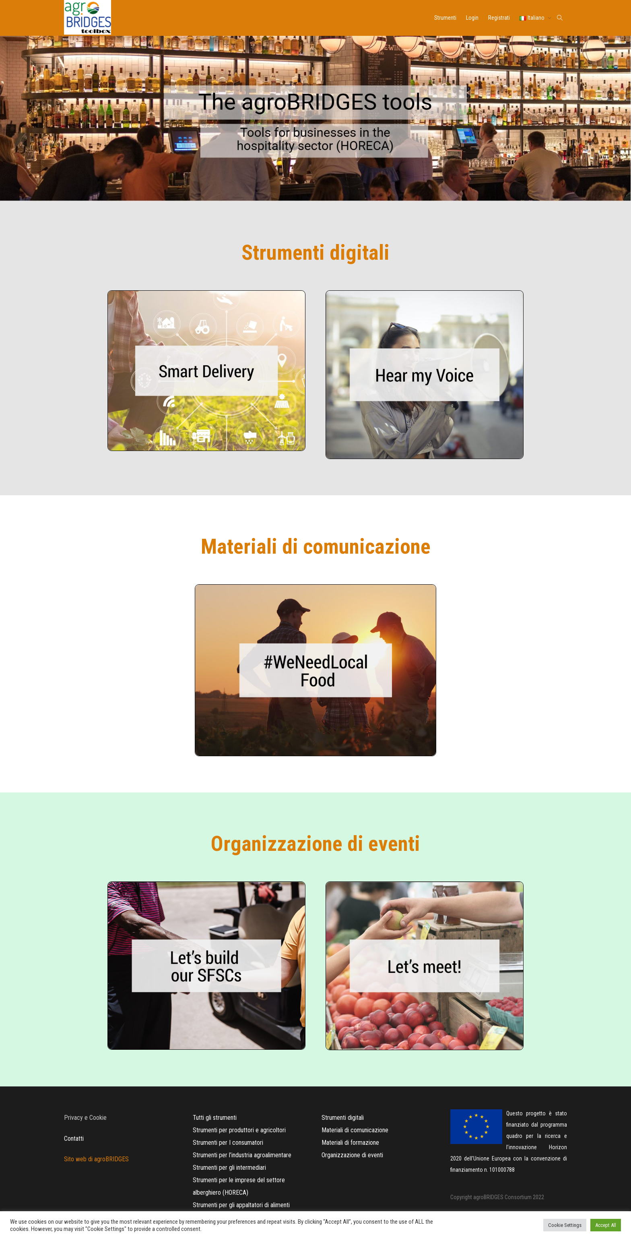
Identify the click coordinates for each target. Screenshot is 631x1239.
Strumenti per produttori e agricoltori (239, 1130)
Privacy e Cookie (85, 1117)
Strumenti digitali (343, 1117)
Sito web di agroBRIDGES (96, 1159)
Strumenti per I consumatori (228, 1142)
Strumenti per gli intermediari (229, 1167)
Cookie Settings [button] (565, 1225)
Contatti (74, 1138)
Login (472, 17)
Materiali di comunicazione (355, 1130)
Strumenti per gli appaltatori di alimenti (241, 1205)
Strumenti (445, 17)
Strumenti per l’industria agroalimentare (242, 1155)
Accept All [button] (605, 1225)
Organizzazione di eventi (352, 1155)
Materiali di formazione (350, 1142)
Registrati (499, 17)
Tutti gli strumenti (215, 1117)
